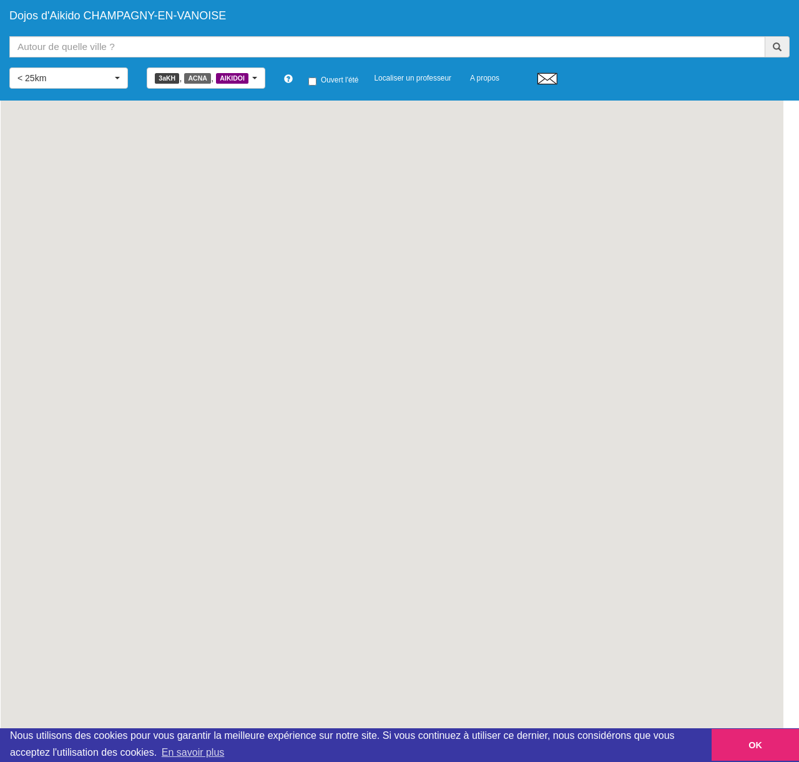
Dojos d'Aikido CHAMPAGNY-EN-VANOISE (117, 15)
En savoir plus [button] (193, 752)
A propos (484, 78)
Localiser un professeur (412, 78)
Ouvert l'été (333, 81)
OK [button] (755, 745)
